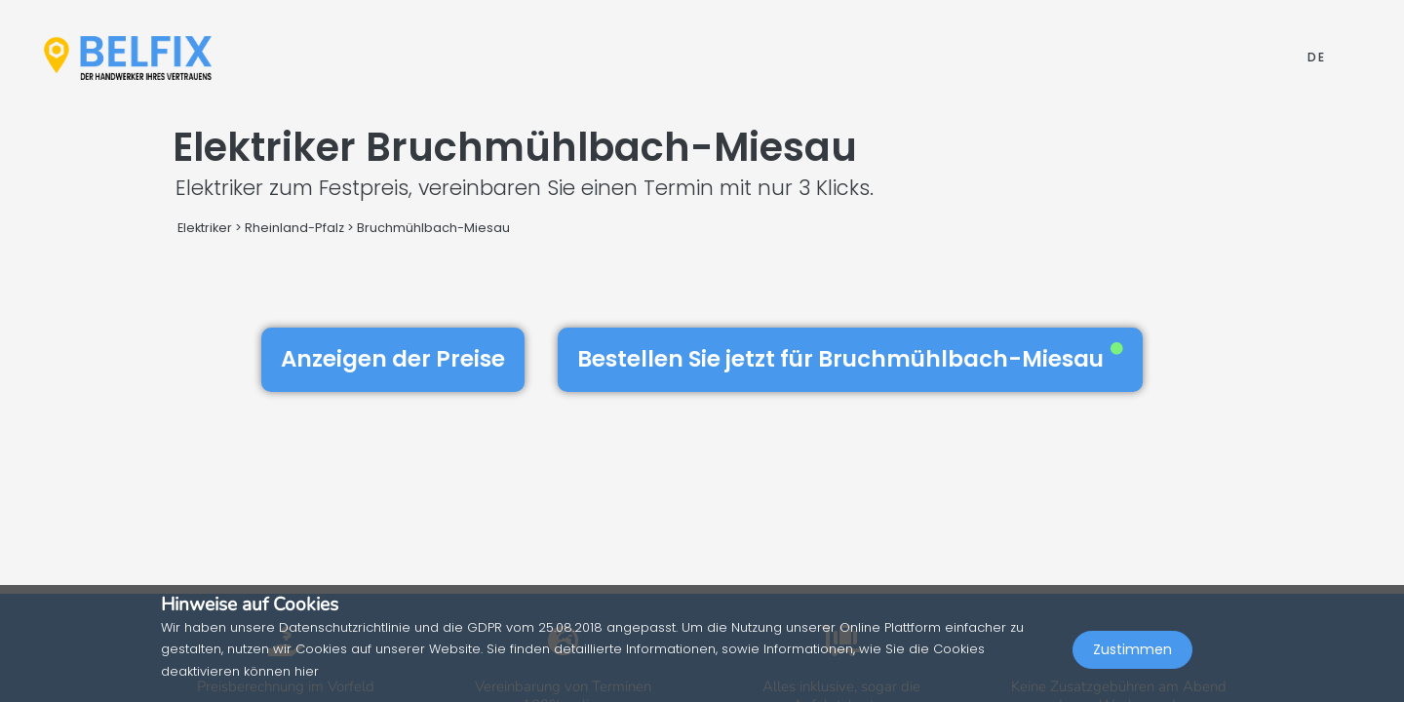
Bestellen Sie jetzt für (850, 358)
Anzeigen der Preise (393, 358)
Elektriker (206, 227)
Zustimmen (1132, 659)
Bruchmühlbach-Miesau (433, 227)
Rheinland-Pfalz (294, 227)
